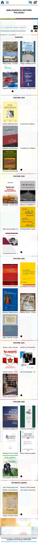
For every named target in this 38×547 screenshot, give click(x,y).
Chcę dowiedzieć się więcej (9, 541)
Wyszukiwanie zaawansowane (10, 31)
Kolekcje (23, 31)
